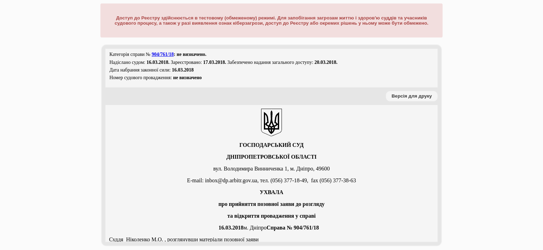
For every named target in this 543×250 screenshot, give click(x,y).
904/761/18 (163, 54)
